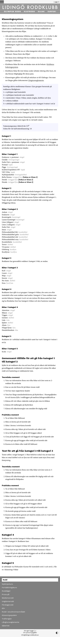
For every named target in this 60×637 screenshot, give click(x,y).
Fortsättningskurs (9, 587)
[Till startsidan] (30, 8)
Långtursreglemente (36, 80)
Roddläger (6, 591)
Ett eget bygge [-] (30, 631)
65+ (3, 608)
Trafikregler (7, 619)
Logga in (56, 2)
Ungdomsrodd (8, 601)
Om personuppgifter (30, 632)
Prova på (5, 594)
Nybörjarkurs (7, 584)
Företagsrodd (7, 605)
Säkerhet (5, 626)
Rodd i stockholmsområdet (13, 612)
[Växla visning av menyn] (2, 1)
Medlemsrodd (8, 598)
